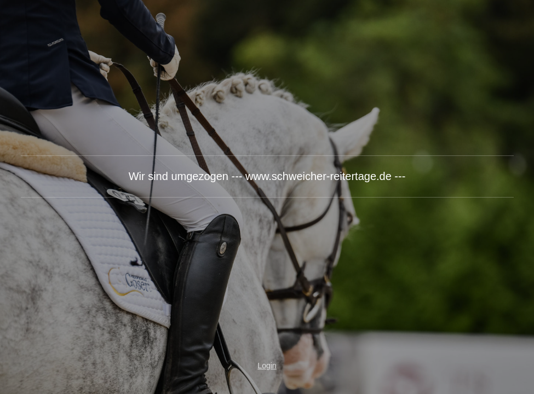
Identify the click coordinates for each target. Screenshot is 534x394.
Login (266, 365)
